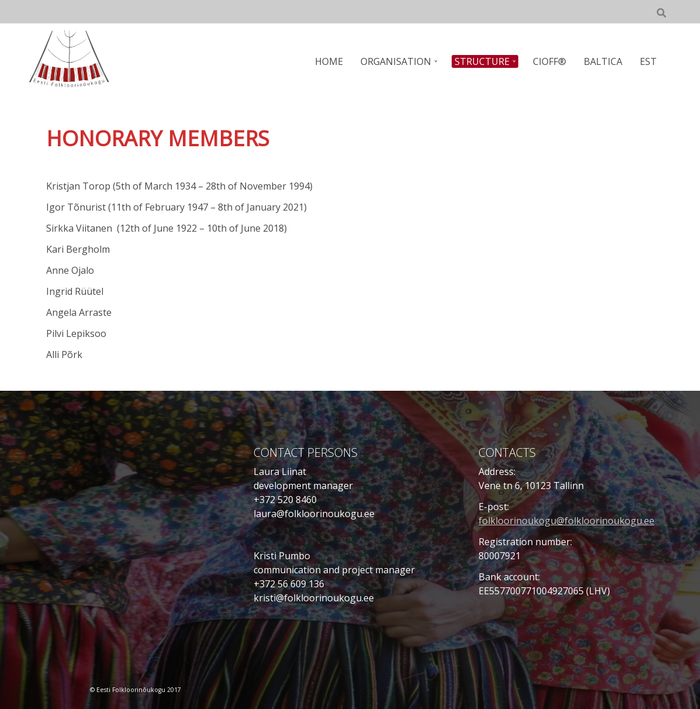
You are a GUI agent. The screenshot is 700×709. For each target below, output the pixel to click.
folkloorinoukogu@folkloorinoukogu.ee (566, 520)
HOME (329, 61)
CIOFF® (549, 61)
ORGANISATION (396, 61)
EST (648, 61)
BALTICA (603, 61)
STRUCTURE (482, 61)
